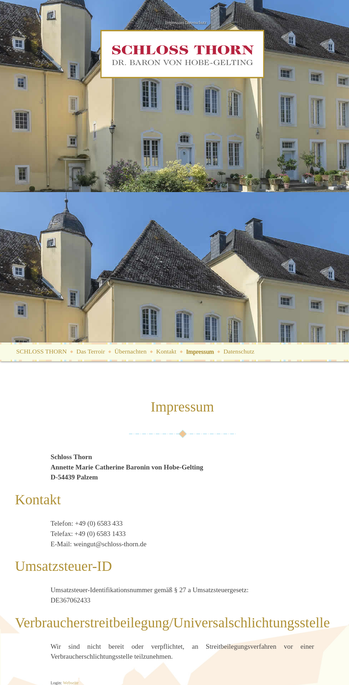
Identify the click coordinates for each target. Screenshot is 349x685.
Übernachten (131, 351)
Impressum (174, 22)
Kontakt (166, 351)
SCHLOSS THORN (41, 351)
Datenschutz (196, 22)
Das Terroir (90, 351)
